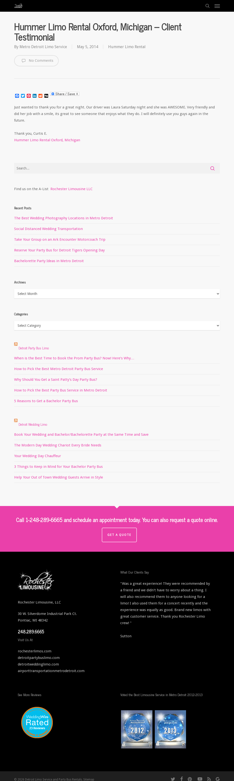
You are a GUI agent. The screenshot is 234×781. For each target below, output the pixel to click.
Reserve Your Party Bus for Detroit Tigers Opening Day (59, 250)
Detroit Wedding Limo (33, 424)
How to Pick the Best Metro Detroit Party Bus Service (58, 369)
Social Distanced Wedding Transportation (48, 229)
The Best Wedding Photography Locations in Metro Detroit (63, 218)
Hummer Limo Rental (127, 46)
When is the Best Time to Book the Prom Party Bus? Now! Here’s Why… (74, 358)
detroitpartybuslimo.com (39, 658)
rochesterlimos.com (34, 651)
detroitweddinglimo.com (38, 664)
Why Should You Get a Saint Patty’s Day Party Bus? (55, 379)
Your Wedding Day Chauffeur (37, 456)
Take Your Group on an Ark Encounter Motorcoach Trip (59, 239)
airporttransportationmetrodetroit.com (51, 671)
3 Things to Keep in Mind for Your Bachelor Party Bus (58, 466)
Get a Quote (119, 535)
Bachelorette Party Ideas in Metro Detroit (49, 261)
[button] (217, 5)
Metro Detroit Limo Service (43, 46)
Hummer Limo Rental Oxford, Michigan (47, 140)
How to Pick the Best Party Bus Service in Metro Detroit (60, 390)
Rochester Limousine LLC (71, 189)
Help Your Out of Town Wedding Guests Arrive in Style (58, 477)
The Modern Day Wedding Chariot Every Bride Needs (57, 445)
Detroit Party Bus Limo (34, 348)
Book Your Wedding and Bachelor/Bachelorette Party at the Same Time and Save (81, 434)
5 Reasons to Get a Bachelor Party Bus (46, 401)
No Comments (36, 60)
